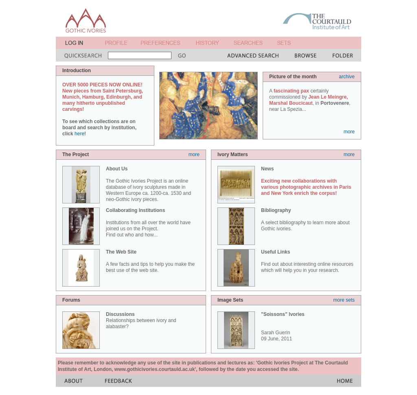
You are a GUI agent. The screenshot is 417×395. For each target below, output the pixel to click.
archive (347, 76)
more (349, 132)
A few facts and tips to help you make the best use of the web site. (150, 261)
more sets (344, 300)
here (79, 134)
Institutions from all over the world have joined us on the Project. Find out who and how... (148, 222)
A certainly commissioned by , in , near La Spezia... (309, 100)
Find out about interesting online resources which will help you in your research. (307, 261)
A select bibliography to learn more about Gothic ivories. (305, 219)
